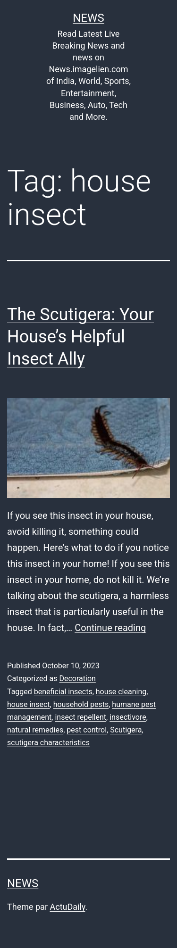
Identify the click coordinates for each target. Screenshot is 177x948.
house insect (28, 704)
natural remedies (35, 729)
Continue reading (110, 627)
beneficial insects (63, 691)
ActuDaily (67, 907)
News (88, 18)
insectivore (128, 717)
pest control (87, 729)
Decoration (77, 678)
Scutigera (126, 729)
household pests (81, 704)
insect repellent (80, 717)
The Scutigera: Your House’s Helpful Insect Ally (80, 337)
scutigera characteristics (48, 742)
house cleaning (121, 691)
